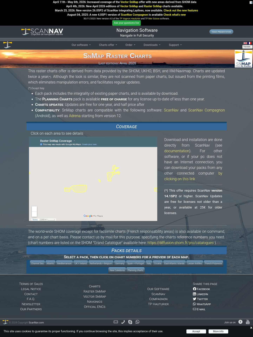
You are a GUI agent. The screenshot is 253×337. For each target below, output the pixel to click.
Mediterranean (64, 263)
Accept (196, 331)
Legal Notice (31, 289)
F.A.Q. (31, 299)
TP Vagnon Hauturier (129, 18)
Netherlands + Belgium (101, 263)
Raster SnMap (153, 6)
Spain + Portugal (135, 263)
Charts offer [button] (107, 45)
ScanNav (171, 110)
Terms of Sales (31, 284)
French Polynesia (213, 263)
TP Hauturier (158, 304)
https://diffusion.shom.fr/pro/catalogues (180, 242)
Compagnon (158, 299)
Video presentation (221, 31)
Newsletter (31, 304)
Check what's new (174, 14)
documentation (176, 151)
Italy (149, 263)
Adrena (74, 116)
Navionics (94, 302)
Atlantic (50, 263)
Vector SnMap (129, 2)
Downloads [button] (151, 45)
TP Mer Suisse (152, 18)
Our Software (158, 289)
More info (218, 331)
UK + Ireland (81, 263)
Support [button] (174, 45)
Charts (94, 286)
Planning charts (135, 270)
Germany (119, 263)
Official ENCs (94, 307)
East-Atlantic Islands (174, 263)
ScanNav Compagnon (134, 14)
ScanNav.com (36, 322)
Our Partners (31, 309)
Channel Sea (37, 263)
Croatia (157, 263)
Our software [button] (80, 45)
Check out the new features (181, 10)
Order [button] (129, 45)
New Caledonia (117, 270)
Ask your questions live (126, 22)
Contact (31, 294)
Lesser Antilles (195, 263)
